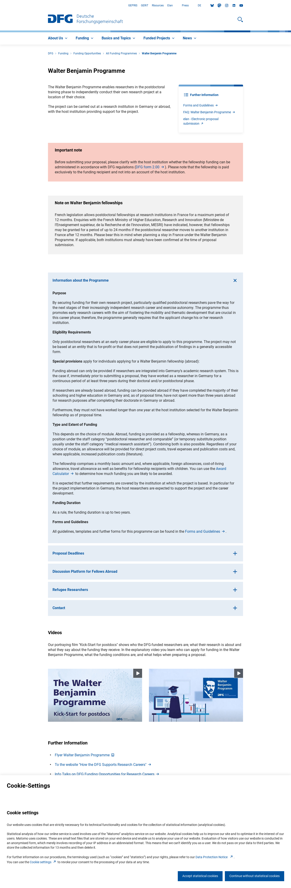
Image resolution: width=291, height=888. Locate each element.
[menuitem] (58, 38)
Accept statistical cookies (200, 876)
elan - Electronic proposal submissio (200, 121)
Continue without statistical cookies (254, 876)
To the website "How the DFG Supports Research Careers (103, 764)
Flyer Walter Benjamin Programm (85, 755)
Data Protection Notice (215, 857)
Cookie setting (43, 862)
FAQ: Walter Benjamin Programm (209, 112)
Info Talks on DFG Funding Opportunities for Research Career (107, 774)
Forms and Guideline (200, 105)
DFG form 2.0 (150, 167)
